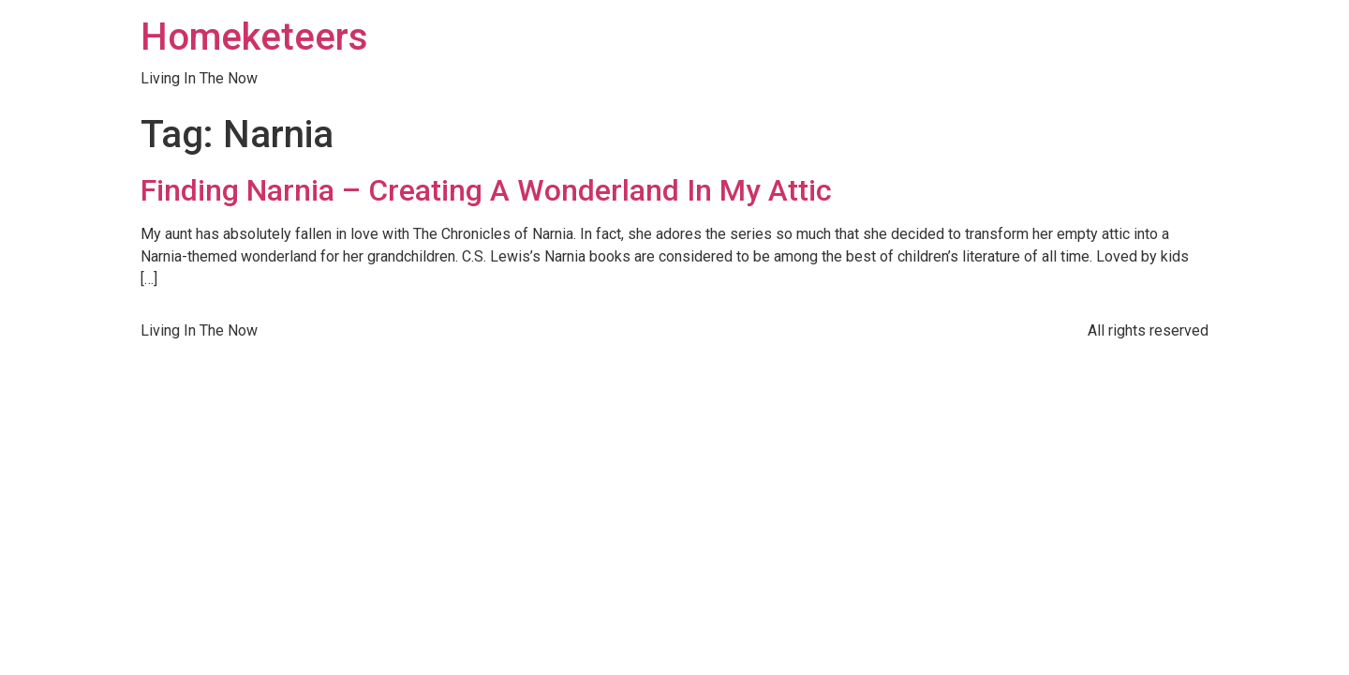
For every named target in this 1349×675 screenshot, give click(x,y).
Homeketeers (254, 37)
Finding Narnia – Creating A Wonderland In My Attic (486, 190)
